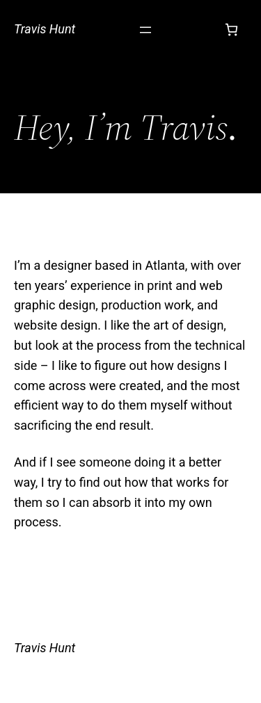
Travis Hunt (44, 29)
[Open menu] (145, 30)
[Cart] (231, 29)
